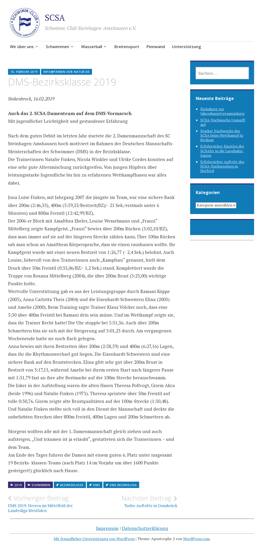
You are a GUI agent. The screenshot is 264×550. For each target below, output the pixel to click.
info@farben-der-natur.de (66, 72)
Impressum (107, 528)
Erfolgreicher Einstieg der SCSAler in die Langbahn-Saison (222, 151)
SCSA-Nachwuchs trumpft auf (222, 122)
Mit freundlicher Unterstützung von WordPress (94, 538)
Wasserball (91, 46)
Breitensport (126, 46)
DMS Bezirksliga (123, 485)
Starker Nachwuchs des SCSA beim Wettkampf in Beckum (221, 135)
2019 (18, 485)
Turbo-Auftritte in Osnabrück (134, 501)
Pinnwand (155, 46)
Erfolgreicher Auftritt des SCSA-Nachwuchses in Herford (222, 166)
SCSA (55, 17)
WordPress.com (196, 538)
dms (96, 485)
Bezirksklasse (72, 485)
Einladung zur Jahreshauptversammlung (222, 111)
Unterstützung (186, 46)
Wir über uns (22, 46)
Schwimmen (57, 46)
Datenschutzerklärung (145, 528)
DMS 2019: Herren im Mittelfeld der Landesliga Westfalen (50, 503)
